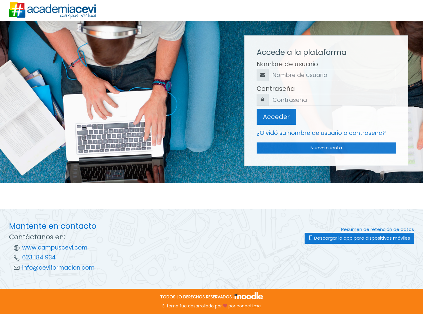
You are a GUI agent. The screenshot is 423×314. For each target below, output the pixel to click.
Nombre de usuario (287, 64)
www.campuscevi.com (55, 248)
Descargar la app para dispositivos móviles (359, 238)
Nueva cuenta (326, 148)
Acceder (276, 116)
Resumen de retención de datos (377, 229)
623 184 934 (39, 257)
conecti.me (249, 306)
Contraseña (276, 88)
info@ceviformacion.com (58, 268)
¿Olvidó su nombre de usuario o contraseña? (321, 133)
